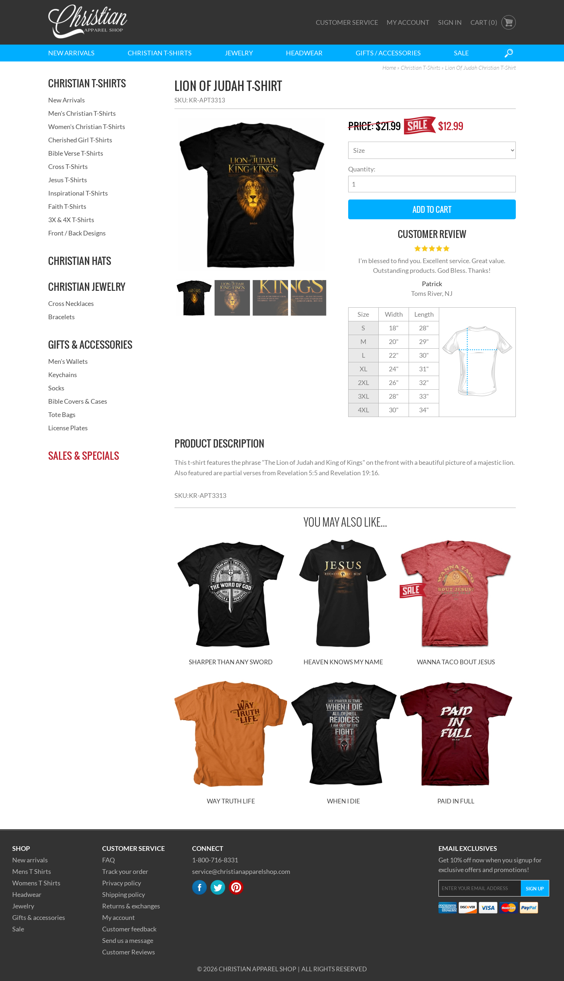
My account (118, 917)
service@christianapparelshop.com (241, 871)
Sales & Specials (83, 455)
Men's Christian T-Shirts (82, 113)
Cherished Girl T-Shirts (80, 140)
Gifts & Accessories (90, 344)
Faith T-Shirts (67, 206)
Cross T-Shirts (68, 166)
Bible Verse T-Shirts (75, 153)
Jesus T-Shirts (67, 180)
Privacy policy (121, 883)
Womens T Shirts (36, 883)
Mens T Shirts (31, 871)
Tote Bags (62, 414)
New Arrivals (71, 53)
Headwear (304, 53)
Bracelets (61, 317)
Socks (56, 388)
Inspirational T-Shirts (78, 193)
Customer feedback (129, 929)
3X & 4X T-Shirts (71, 220)
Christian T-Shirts (160, 53)
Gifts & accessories (38, 917)
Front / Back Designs (77, 233)
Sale (461, 53)
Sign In (450, 22)
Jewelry (239, 53)
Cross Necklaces (71, 303)
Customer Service (347, 22)
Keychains (62, 375)
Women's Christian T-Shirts (86, 126)
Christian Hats (79, 260)
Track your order (125, 871)
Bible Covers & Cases (77, 401)
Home (389, 68)
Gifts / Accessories (388, 53)
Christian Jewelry (86, 286)
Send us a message (127, 940)
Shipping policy (123, 894)
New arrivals (30, 860)
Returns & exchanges (131, 906)
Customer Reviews (128, 952)
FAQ (108, 860)
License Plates (68, 428)
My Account (408, 22)
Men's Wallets (68, 361)
